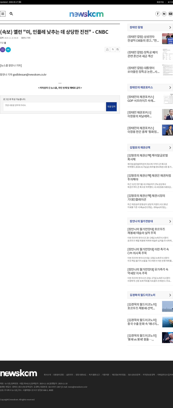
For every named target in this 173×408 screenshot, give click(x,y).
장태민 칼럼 (136, 27)
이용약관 (105, 375)
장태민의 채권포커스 (141, 87)
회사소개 (47, 375)
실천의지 (69, 375)
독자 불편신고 (94, 375)
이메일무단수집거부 (165, 375)
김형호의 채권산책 (140, 147)
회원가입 (160, 2)
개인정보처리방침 (119, 375)
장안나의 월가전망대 (141, 221)
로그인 (170, 2)
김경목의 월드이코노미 (142, 295)
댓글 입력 (111, 107)
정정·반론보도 (81, 375)
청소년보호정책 (134, 375)
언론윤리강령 (58, 375)
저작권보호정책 (149, 375)
